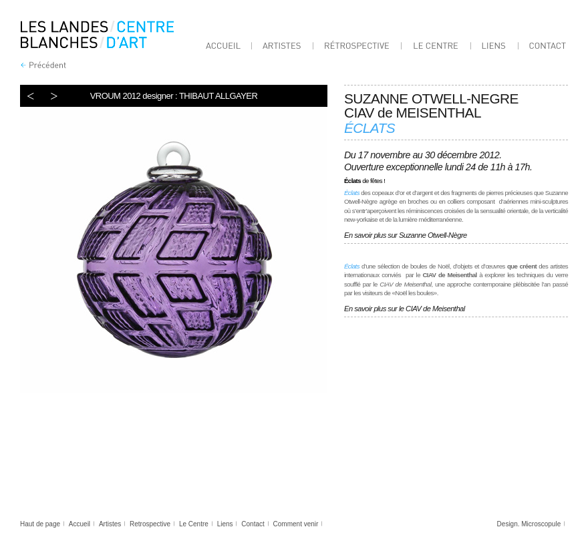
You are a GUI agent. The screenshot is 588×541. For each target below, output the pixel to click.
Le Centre (193, 524)
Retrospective (150, 524)
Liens (225, 524)
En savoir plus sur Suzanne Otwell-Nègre (406, 235)
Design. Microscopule (529, 524)
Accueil (79, 524)
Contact (252, 524)
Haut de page (40, 524)
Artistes (110, 524)
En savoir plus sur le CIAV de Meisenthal (404, 309)
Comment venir (296, 524)
